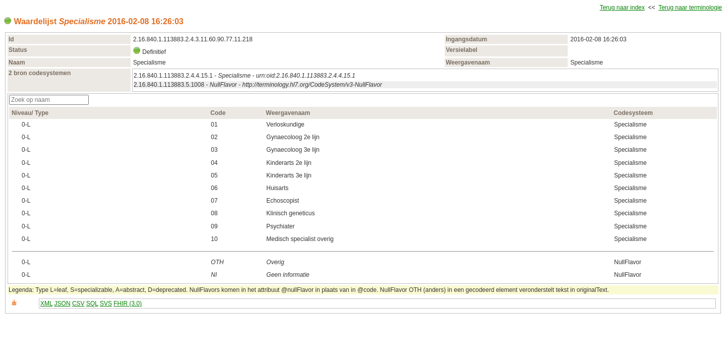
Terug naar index (621, 7)
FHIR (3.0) (127, 303)
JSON (62, 303)
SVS (106, 303)
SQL (92, 303)
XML (46, 303)
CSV (78, 303)
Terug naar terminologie (690, 7)
